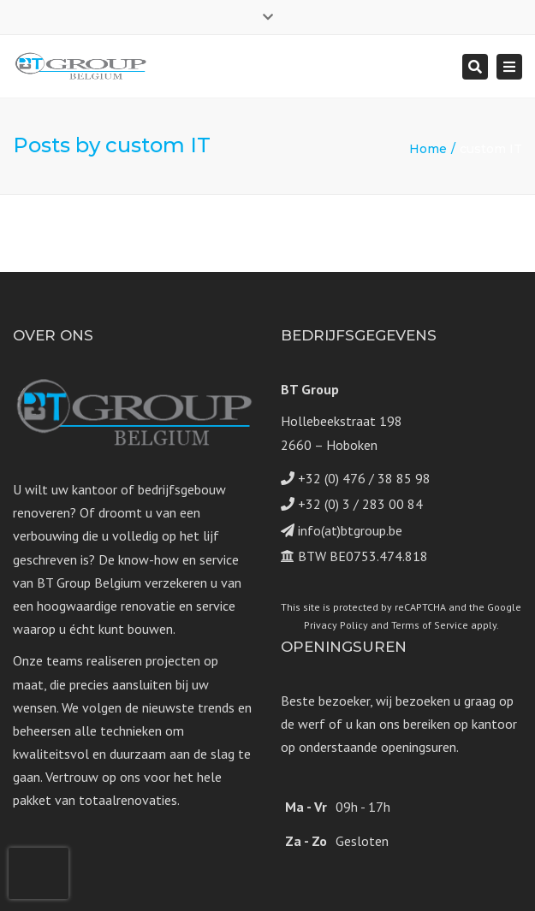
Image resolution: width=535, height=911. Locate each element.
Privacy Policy (336, 624)
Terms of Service (429, 624)
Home (428, 149)
